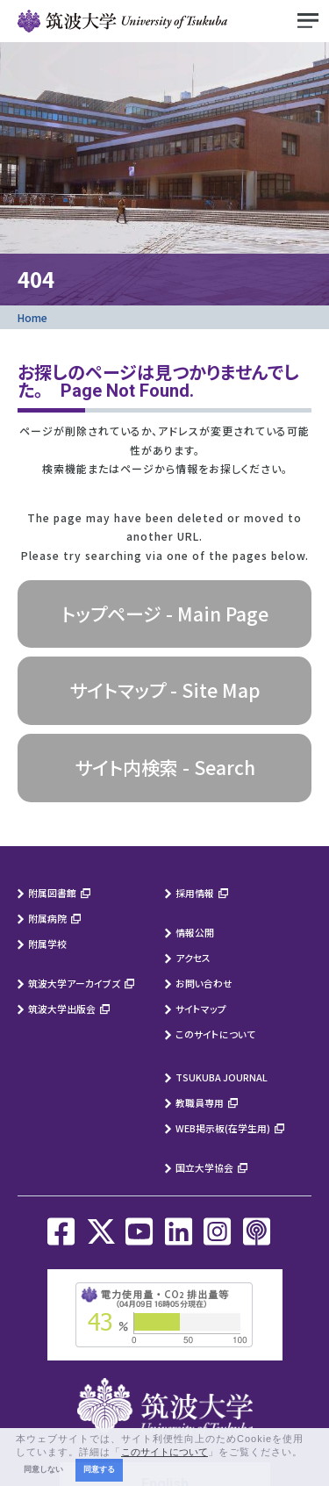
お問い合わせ (203, 983)
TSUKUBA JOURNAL (221, 1077)
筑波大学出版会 (62, 1008)
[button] (308, 1452)
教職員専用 (199, 1102)
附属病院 (47, 918)
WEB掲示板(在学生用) (222, 1128)
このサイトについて (215, 1034)
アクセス (193, 958)
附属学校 (47, 944)
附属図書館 (52, 893)
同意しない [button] (43, 1469)
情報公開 (194, 932)
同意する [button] (99, 1469)
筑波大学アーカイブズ (74, 983)
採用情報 (194, 893)
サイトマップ (200, 1008)
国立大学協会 (204, 1167)
